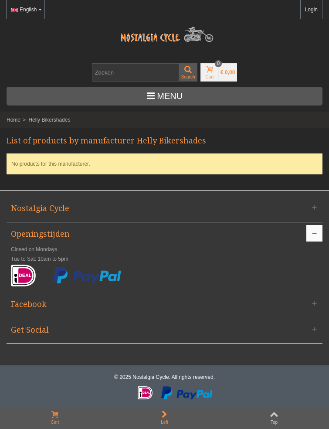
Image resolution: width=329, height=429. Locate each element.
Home (13, 120)
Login (311, 10)
